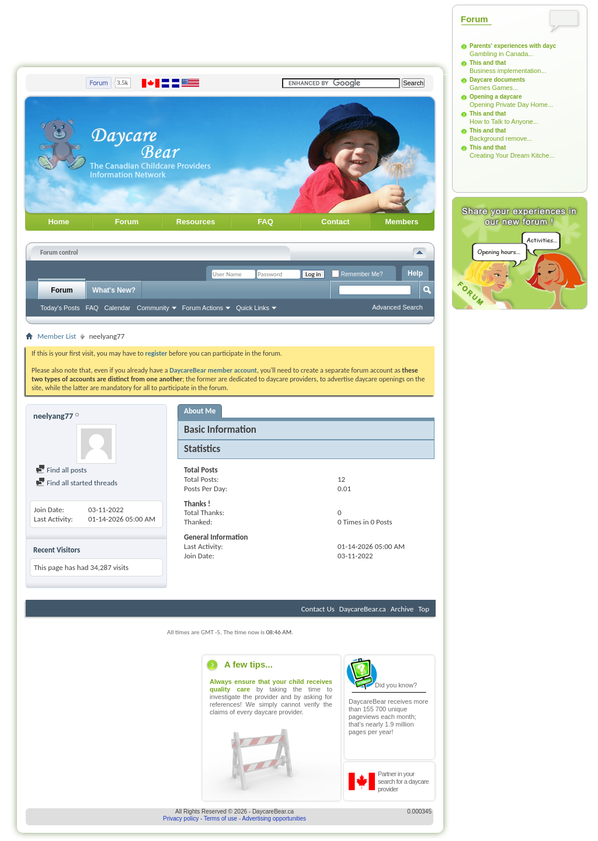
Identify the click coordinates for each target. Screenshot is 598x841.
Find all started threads (76, 482)
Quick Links (252, 307)
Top (423, 608)
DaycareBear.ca (362, 608)
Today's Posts (60, 307)
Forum (126, 221)
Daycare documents (497, 80)
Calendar (118, 307)
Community (153, 307)
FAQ (265, 221)
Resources (195, 221)
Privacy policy (181, 818)
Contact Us (318, 608)
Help (415, 273)
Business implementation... (508, 70)
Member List (56, 336)
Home (58, 221)
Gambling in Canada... (501, 53)
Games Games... (494, 87)
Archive (402, 608)
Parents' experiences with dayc (513, 46)
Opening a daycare (495, 96)
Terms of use (220, 818)
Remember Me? (357, 274)
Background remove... (501, 138)
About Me (199, 410)
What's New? (113, 290)
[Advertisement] (230, 31)
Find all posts (61, 469)
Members (401, 221)
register (156, 353)
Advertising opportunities (274, 818)
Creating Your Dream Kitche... (512, 155)
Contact (335, 221)
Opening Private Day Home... (511, 104)
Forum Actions (202, 307)
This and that (488, 63)
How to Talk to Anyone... (504, 121)
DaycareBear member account (213, 370)
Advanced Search (397, 307)
